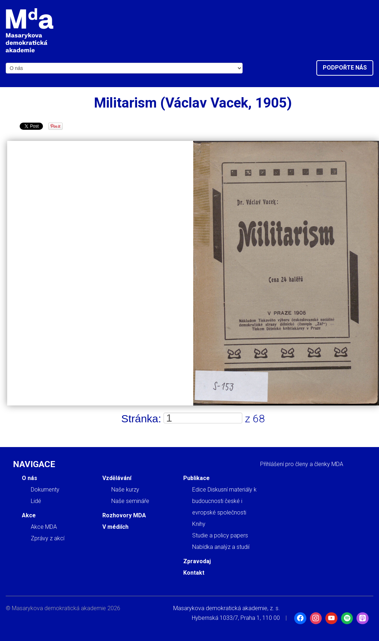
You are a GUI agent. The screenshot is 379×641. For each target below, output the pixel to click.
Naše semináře (130, 501)
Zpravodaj (197, 561)
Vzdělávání (116, 478)
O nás (29, 478)
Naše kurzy (125, 489)
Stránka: (141, 418)
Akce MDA (44, 526)
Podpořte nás (345, 67)
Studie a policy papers (220, 535)
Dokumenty (45, 489)
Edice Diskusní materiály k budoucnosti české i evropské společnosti (224, 501)
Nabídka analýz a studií (220, 546)
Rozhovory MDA (124, 515)
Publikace (196, 478)
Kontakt (193, 572)
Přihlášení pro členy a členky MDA (301, 464)
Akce (29, 515)
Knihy (198, 524)
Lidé (36, 501)
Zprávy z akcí (47, 538)
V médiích (115, 526)
